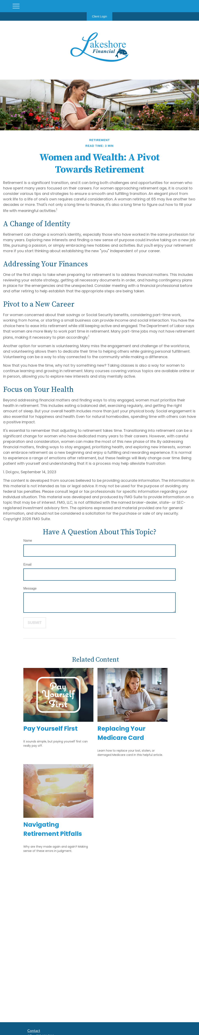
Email (27, 564)
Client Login (99, 16)
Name (27, 540)
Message (30, 588)
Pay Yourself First (50, 728)
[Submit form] (34, 622)
